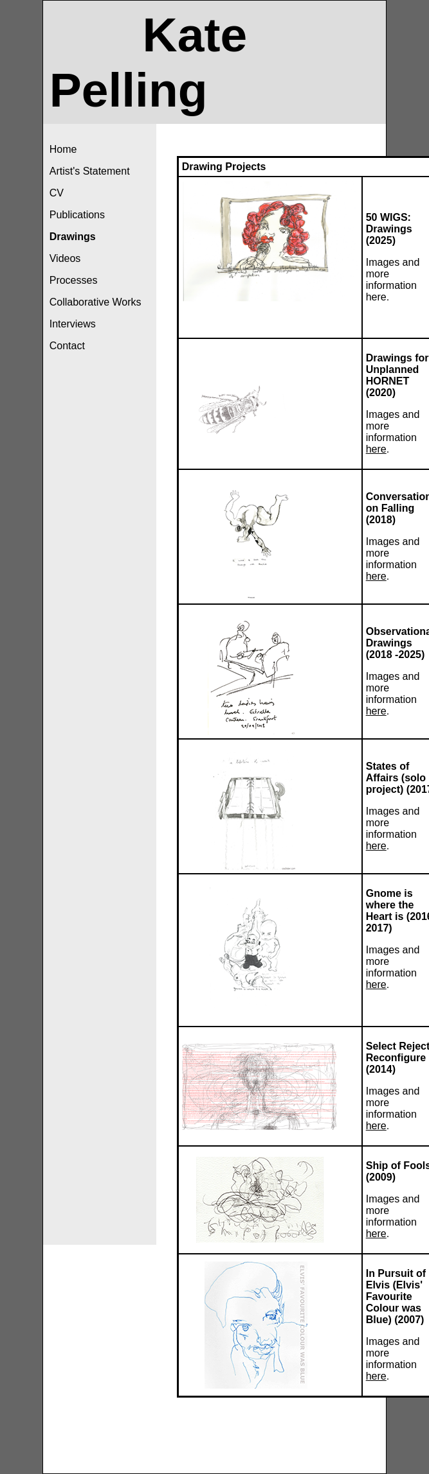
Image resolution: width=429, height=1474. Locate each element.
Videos (65, 258)
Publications (77, 214)
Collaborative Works (95, 302)
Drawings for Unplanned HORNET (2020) (397, 375)
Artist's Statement (90, 171)
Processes (74, 280)
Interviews (73, 323)
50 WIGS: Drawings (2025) (389, 229)
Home (63, 149)
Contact (67, 345)
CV (57, 192)
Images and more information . (393, 967)
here (376, 296)
